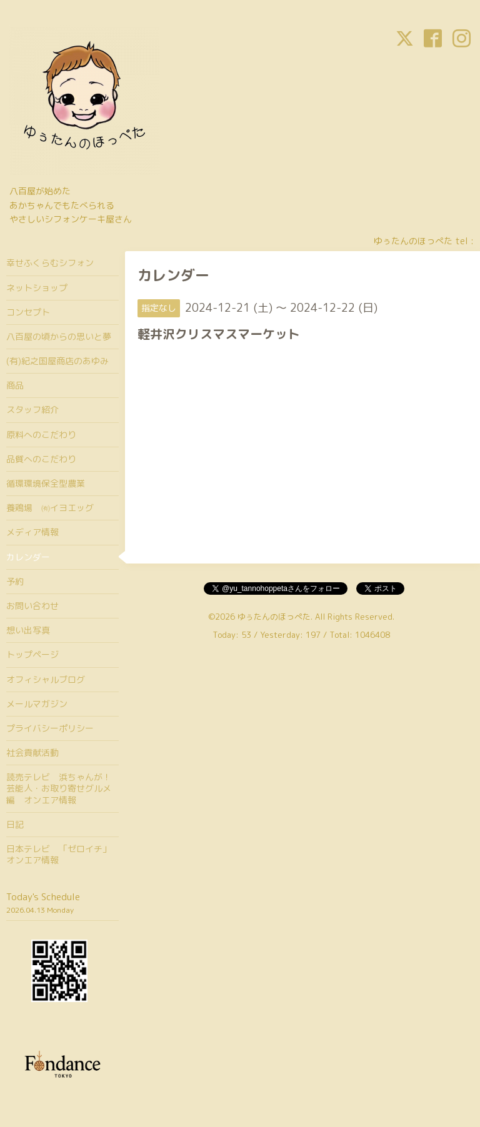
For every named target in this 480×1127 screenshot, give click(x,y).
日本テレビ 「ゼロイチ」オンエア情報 (58, 854)
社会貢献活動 (32, 752)
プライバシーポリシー (50, 728)
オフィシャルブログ (45, 679)
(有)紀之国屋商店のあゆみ (57, 361)
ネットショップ (37, 288)
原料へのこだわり (41, 434)
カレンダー (28, 557)
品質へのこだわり (41, 459)
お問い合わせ (32, 606)
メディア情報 (32, 532)
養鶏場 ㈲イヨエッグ (50, 508)
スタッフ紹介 (32, 409)
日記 (15, 824)
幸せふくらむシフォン (50, 263)
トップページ (32, 654)
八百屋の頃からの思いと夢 (58, 336)
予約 (15, 581)
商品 (15, 385)
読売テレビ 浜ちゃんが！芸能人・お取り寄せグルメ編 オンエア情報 (58, 788)
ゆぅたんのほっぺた (274, 616)
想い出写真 (28, 630)
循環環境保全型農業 (45, 483)
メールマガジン (37, 704)
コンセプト (28, 312)
